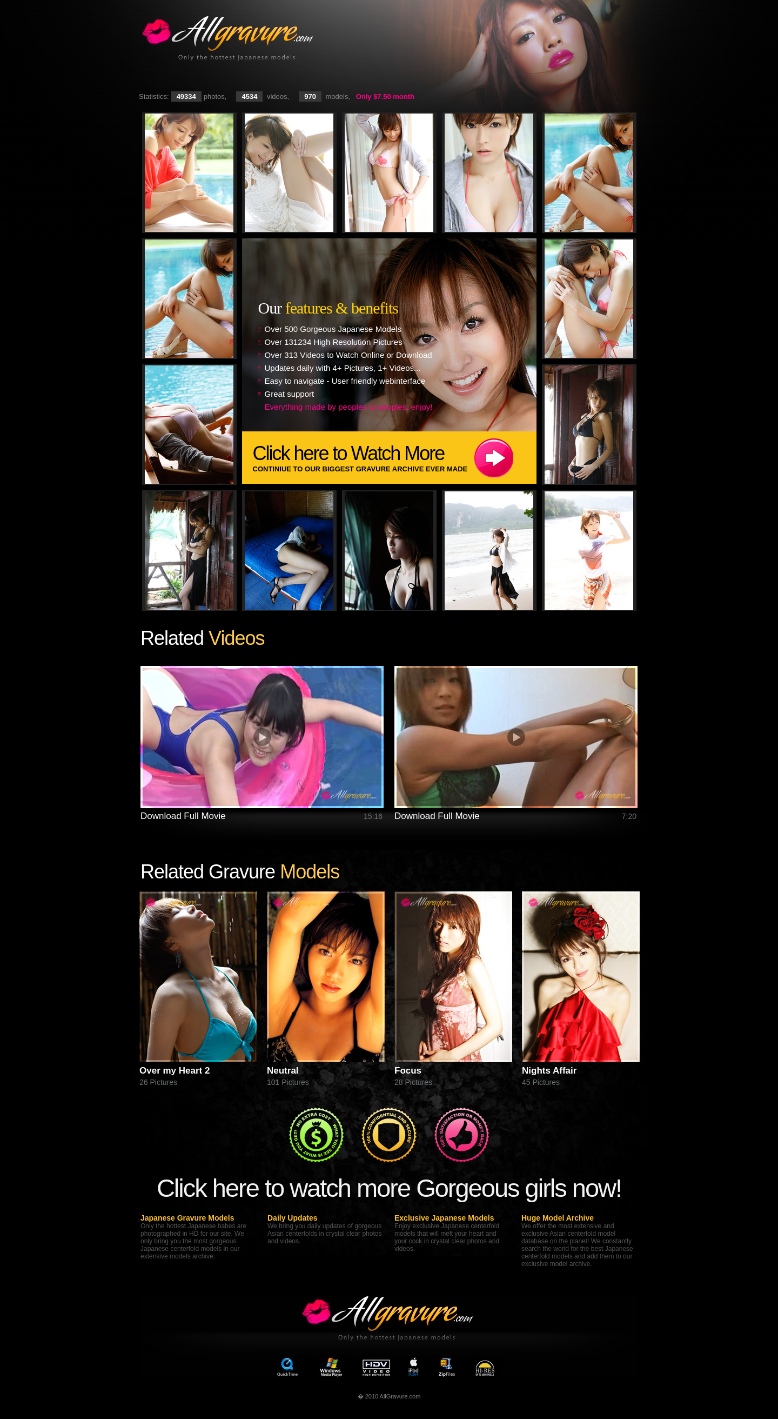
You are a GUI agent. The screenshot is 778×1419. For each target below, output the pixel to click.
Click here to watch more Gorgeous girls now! (389, 1188)
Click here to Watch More (394, 457)
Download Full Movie (183, 816)
